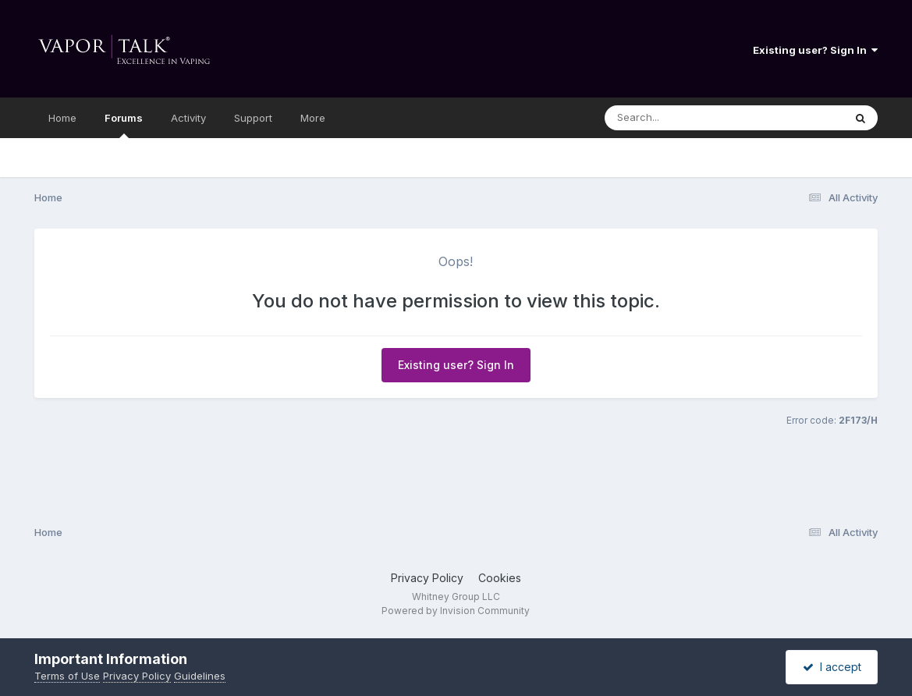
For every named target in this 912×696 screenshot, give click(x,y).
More (312, 118)
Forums (124, 125)
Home (62, 118)
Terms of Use (67, 675)
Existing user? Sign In (815, 50)
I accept (832, 666)
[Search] (681, 117)
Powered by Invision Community (455, 610)
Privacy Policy (427, 577)
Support (253, 118)
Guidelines (199, 675)
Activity (188, 118)
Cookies (499, 577)
